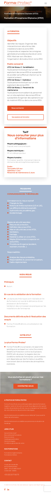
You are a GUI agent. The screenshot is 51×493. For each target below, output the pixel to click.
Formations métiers (10, 455)
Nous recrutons (9, 437)
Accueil (7, 12)
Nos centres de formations (12, 435)
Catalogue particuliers (11, 439)
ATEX (39, 12)
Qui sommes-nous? (10, 433)
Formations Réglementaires (24, 12)
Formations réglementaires (13, 453)
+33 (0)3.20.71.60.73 (11, 475)
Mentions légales (9, 441)
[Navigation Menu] (46, 3)
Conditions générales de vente (14, 443)
